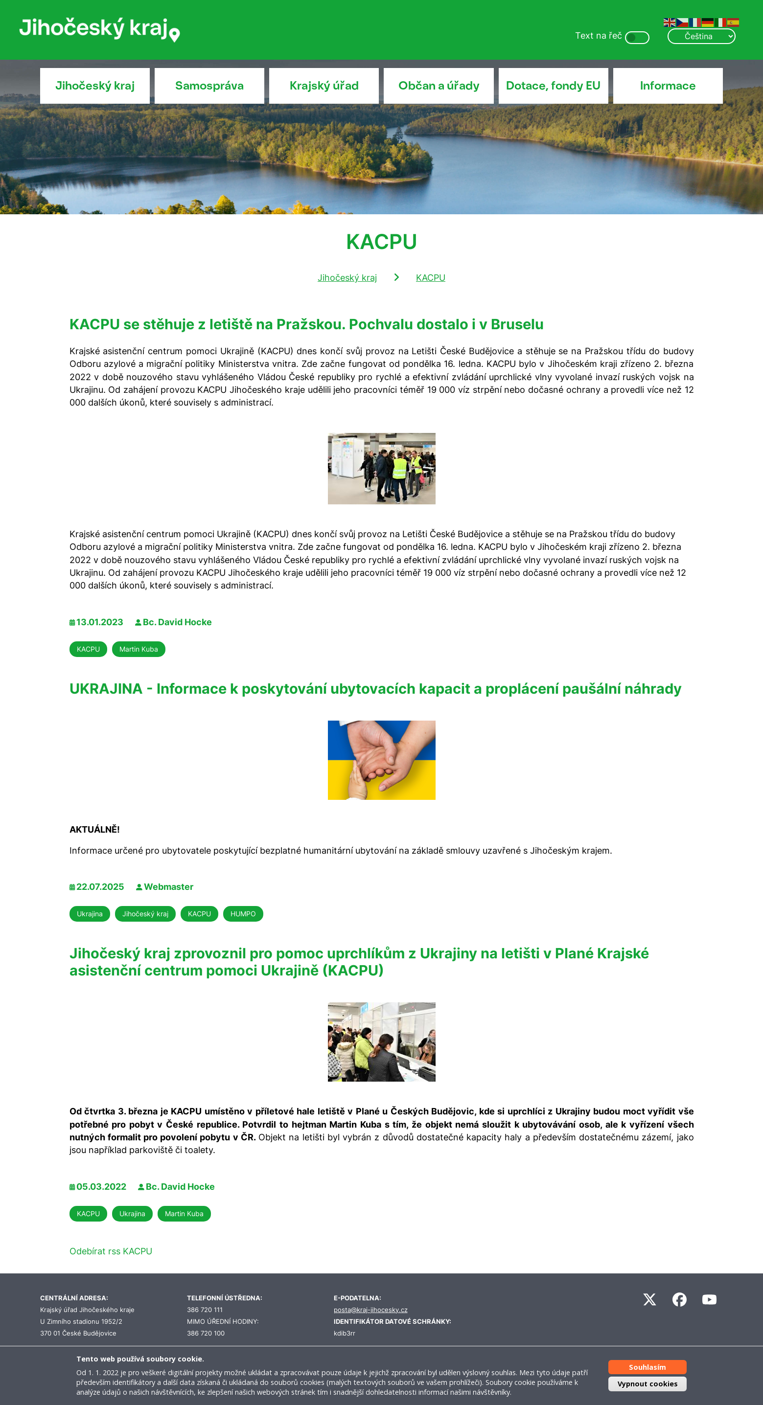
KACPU (430, 277)
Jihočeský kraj (95, 85)
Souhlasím (647, 1367)
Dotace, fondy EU (553, 85)
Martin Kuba (138, 649)
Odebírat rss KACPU (110, 1251)
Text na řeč (598, 35)
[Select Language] (701, 36)
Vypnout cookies (648, 1383)
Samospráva (209, 85)
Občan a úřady (439, 85)
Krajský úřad (324, 85)
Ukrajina (90, 913)
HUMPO (243, 913)
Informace (668, 85)
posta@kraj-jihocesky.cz (371, 1310)
